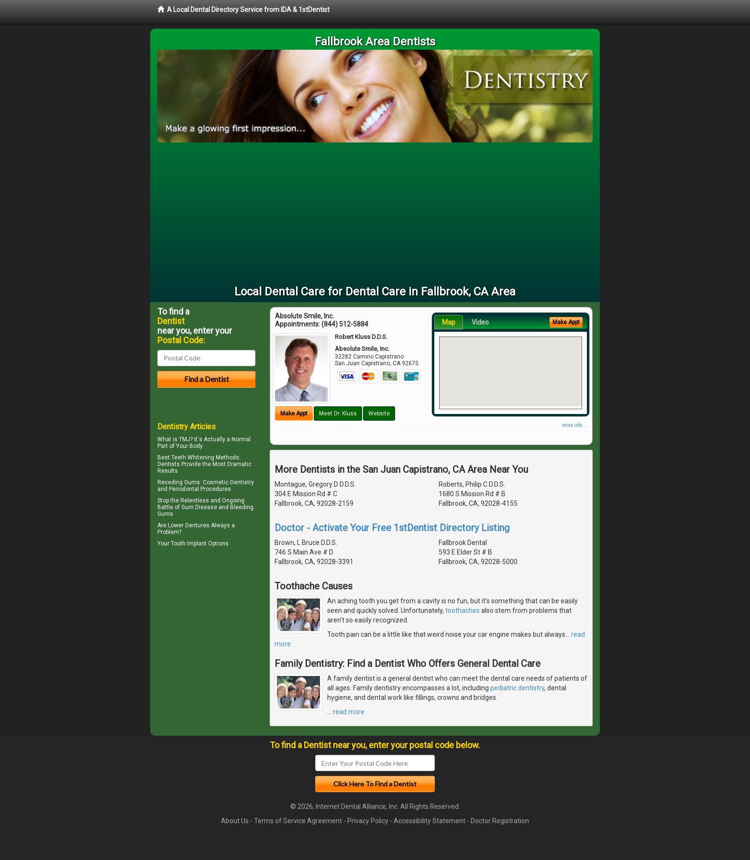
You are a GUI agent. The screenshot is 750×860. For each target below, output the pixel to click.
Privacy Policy (367, 821)
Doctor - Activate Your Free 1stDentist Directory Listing (392, 527)
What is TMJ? (175, 439)
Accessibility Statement (429, 821)
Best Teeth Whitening (185, 457)
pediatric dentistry (517, 688)
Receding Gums (178, 482)
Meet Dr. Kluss (338, 413)
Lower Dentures (189, 525)
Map (448, 322)
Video (480, 322)
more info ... (574, 425)
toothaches (462, 610)
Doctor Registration (500, 821)
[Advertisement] (375, 214)
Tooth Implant (189, 543)
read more (348, 712)
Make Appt (294, 413)
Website (379, 413)
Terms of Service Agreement (298, 821)
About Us (235, 821)
